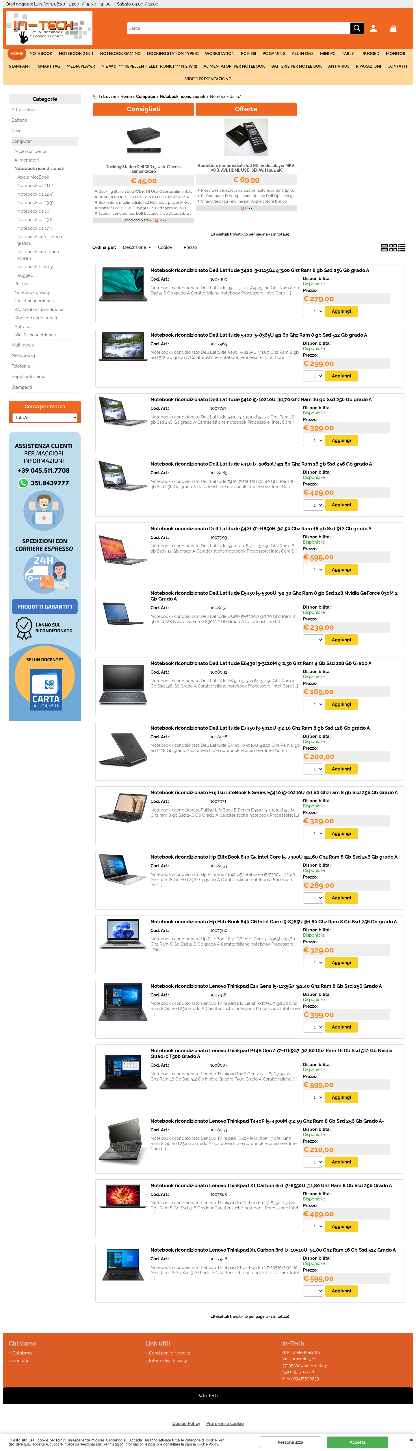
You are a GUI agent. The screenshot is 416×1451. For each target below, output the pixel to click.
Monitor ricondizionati (35, 322)
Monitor (392, 54)
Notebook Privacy (35, 270)
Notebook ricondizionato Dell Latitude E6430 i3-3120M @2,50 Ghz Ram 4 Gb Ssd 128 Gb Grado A (261, 667)
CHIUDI (411, 1439)
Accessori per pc (30, 155)
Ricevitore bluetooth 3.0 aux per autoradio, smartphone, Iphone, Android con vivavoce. (276, 194)
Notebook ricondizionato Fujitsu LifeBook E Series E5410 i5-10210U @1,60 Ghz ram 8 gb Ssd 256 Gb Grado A (274, 797)
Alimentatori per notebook (234, 68)
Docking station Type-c (174, 54)
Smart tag (51, 68)
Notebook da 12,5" (35, 198)
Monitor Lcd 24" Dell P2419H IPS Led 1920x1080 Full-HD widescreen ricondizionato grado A (179, 212)
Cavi (16, 134)
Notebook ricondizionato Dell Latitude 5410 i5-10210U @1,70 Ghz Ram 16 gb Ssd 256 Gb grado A (261, 403)
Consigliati (144, 112)
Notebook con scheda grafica (39, 244)
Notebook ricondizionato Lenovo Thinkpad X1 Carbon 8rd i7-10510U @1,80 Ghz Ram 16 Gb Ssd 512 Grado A (273, 1254)
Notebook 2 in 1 (78, 54)
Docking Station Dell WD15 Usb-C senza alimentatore (143, 172)
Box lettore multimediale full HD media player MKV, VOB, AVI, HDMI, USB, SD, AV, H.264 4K (246, 171)
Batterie (19, 124)
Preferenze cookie (225, 1428)
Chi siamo (22, 1357)
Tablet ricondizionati (34, 304)
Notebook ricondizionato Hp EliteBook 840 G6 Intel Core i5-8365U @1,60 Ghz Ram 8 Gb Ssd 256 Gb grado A (274, 926)
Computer (22, 145)
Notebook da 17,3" (35, 232)
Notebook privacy (32, 296)
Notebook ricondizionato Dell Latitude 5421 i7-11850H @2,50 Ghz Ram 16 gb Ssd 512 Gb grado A (261, 532)
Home (20, 54)
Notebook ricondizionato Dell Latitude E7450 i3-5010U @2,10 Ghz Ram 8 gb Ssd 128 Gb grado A (260, 732)
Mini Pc (325, 54)
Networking (23, 359)
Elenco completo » (137, 224)
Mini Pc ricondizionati (35, 339)
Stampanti (23, 68)
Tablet (346, 54)
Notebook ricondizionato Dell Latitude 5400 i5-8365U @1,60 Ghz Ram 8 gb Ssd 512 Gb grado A (259, 339)
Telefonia (21, 370)
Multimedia (23, 348)
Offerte (246, 112)
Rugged (367, 54)
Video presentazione (208, 81)
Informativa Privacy (168, 1365)
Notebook (44, 54)
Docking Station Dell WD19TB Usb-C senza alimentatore (147, 195)
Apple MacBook (33, 181)
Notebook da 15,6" (35, 223)
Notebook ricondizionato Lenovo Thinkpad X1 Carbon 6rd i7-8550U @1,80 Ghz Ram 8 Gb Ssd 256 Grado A (271, 1190)
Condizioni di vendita (169, 1357)
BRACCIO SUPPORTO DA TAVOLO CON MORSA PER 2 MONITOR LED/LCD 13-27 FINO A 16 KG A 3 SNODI (190, 201)
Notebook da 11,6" (35, 189)
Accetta (358, 1442)
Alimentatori (26, 163)
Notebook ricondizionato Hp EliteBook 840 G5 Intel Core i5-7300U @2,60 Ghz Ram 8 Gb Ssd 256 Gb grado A (274, 861)
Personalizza (291, 1442)
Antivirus (337, 68)
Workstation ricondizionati (40, 313)
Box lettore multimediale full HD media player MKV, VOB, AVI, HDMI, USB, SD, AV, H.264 (175, 206)
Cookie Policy (207, 1444)
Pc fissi (248, 54)
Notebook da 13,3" (35, 206)
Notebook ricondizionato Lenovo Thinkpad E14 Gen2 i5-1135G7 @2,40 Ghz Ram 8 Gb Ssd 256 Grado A (266, 990)
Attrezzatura (24, 113)
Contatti (395, 68)
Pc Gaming (273, 54)
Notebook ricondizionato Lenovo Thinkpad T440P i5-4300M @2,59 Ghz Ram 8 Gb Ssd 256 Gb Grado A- (267, 1125)
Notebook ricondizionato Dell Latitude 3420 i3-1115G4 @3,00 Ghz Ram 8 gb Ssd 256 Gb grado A (260, 274)
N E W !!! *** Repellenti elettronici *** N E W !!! (150, 68)
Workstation (220, 54)
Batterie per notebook (296, 68)
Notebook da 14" (33, 215)
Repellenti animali (29, 380)
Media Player (82, 68)
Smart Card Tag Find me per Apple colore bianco (244, 205)
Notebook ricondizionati (39, 172)
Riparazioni (366, 68)
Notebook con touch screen (38, 259)
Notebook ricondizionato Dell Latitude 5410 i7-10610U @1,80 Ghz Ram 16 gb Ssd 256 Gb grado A (261, 468)
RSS (162, 224)
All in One (301, 54)
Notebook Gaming (122, 54)
